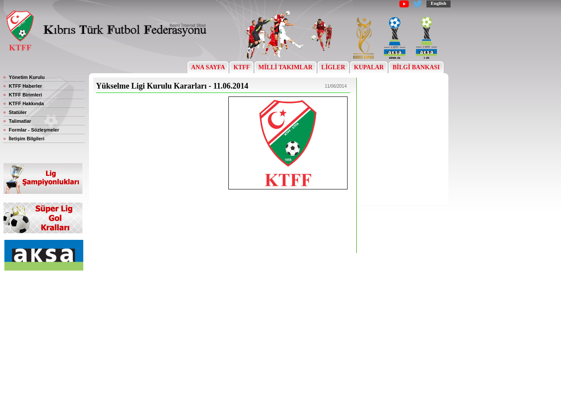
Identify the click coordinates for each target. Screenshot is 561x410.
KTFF (241, 67)
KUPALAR (368, 67)
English (438, 3)
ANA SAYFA (208, 67)
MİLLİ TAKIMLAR (285, 67)
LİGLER (333, 67)
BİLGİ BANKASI (416, 67)
